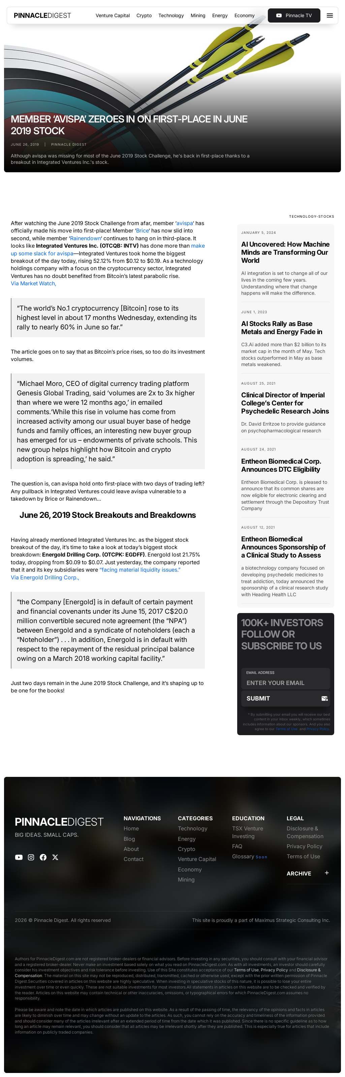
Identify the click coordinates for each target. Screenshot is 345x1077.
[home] (42, 15)
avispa (185, 223)
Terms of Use (286, 729)
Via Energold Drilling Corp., (45, 577)
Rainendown (85, 238)
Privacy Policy (318, 729)
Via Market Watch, (33, 283)
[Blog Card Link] (285, 266)
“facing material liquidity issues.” (140, 569)
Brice (142, 230)
